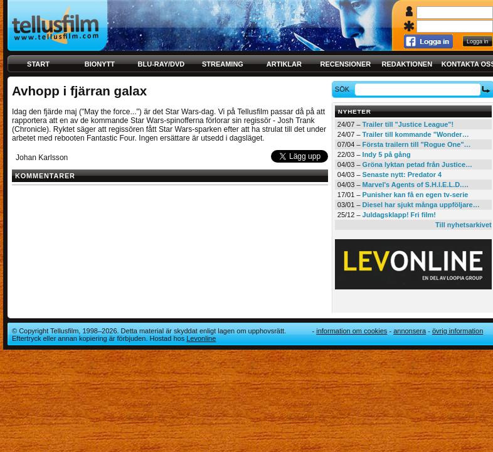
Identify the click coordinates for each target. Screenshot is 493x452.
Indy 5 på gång (387, 154)
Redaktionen (406, 64)
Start (38, 64)
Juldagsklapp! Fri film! (399, 214)
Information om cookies (351, 331)
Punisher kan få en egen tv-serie (416, 194)
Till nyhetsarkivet (463, 225)
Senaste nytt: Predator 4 (402, 174)
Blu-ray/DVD (161, 64)
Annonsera (409, 331)
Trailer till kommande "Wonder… (416, 134)
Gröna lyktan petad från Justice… (417, 164)
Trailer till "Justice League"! (408, 124)
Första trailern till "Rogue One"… (417, 144)
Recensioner (345, 64)
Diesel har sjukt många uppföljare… (421, 204)
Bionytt (100, 64)
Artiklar (284, 64)
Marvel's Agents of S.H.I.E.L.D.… (416, 184)
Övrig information (457, 331)
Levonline (201, 338)
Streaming (222, 64)
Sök (344, 89)
